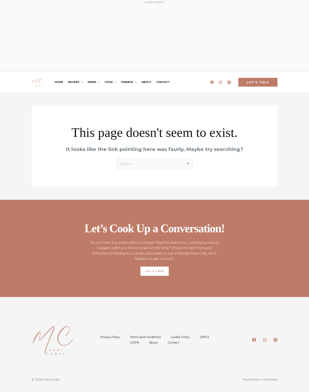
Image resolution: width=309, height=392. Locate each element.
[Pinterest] (229, 82)
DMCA (204, 337)
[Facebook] (212, 82)
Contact (163, 82)
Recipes (75, 82)
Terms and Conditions (145, 337)
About (146, 82)
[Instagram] (220, 82)
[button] (81, 82)
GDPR (134, 342)
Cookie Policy (180, 337)
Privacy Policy (110, 337)
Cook (110, 82)
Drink (94, 82)
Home (59, 82)
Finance (129, 82)
